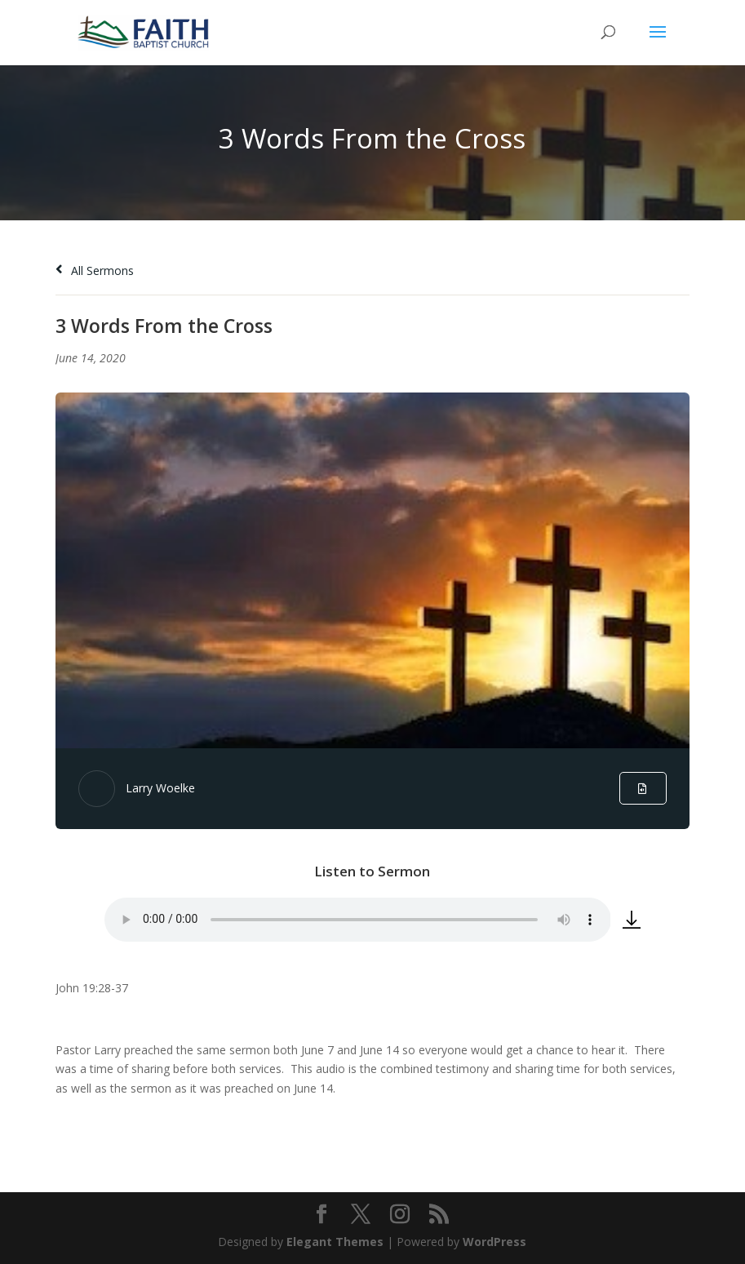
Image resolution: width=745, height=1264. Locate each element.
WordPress (494, 1241)
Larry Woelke (160, 788)
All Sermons (94, 270)
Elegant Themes (335, 1241)
